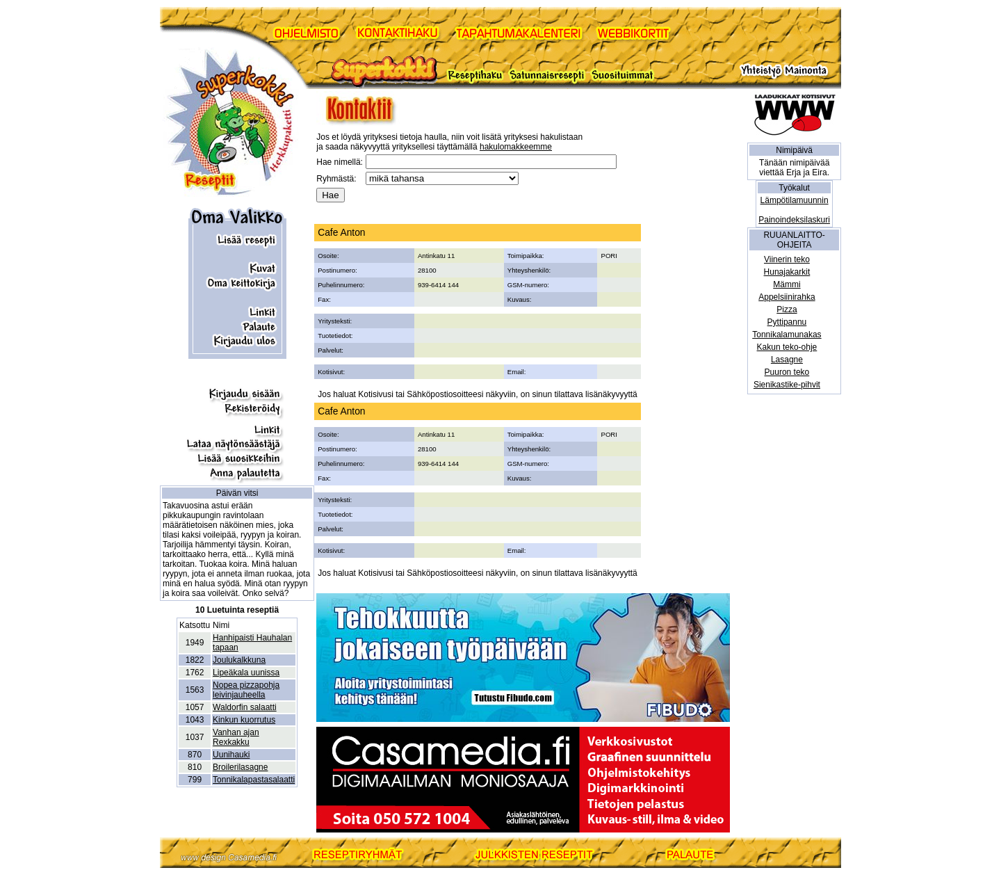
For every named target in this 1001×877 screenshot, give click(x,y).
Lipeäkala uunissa (246, 672)
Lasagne (787, 359)
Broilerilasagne (240, 767)
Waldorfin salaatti (245, 707)
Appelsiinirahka (786, 297)
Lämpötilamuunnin (794, 200)
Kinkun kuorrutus (244, 720)
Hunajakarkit (787, 272)
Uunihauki (231, 754)
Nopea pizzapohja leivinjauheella (246, 690)
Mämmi (786, 284)
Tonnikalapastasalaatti (254, 780)
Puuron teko (787, 372)
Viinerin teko (787, 259)
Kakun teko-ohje (787, 347)
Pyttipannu (787, 322)
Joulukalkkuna (239, 660)
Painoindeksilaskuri (794, 220)
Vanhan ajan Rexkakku (236, 737)
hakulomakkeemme (516, 147)
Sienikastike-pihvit (787, 384)
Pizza (786, 309)
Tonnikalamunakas (786, 334)
